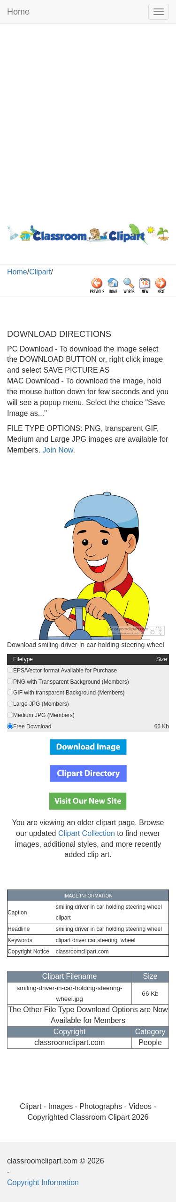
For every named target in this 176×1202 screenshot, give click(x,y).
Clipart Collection (86, 833)
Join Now (56, 450)
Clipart (40, 272)
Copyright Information (43, 1182)
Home (18, 11)
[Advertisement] (88, 121)
